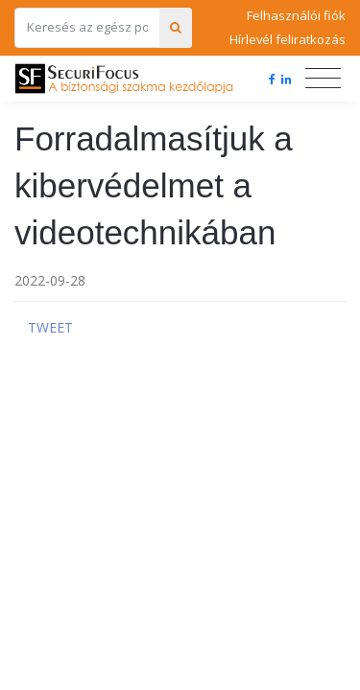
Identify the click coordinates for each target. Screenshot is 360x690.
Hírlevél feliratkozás (287, 39)
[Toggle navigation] (323, 78)
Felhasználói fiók (296, 15)
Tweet (50, 327)
